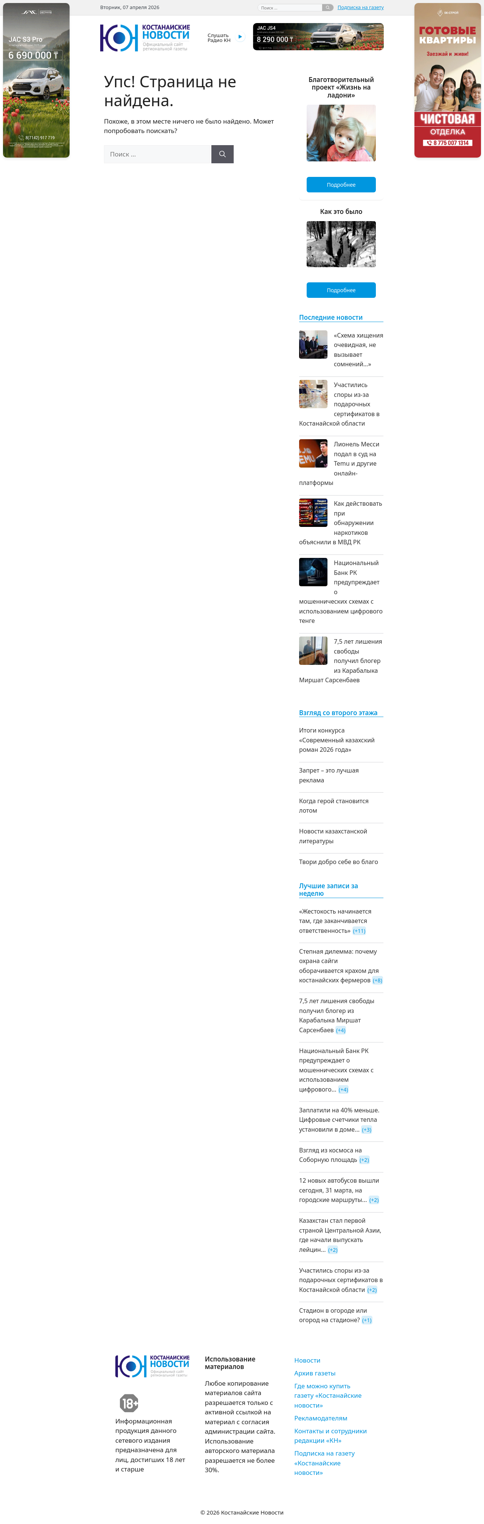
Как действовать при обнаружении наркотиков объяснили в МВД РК (340, 522)
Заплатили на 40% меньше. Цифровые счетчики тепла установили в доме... (339, 1120)
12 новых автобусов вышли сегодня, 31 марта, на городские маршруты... (339, 1190)
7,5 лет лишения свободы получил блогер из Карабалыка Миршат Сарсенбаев (340, 660)
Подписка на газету (361, 7)
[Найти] (328, 7)
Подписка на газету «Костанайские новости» (324, 1463)
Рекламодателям (320, 1418)
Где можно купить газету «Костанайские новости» (327, 1395)
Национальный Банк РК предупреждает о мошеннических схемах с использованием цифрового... (336, 1070)
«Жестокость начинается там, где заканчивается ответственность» (335, 921)
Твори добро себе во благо (338, 862)
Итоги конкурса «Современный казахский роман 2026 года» (337, 740)
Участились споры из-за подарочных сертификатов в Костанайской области (339, 404)
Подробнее (341, 184)
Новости (307, 1360)
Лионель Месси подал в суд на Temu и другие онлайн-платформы (339, 463)
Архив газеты (314, 1373)
